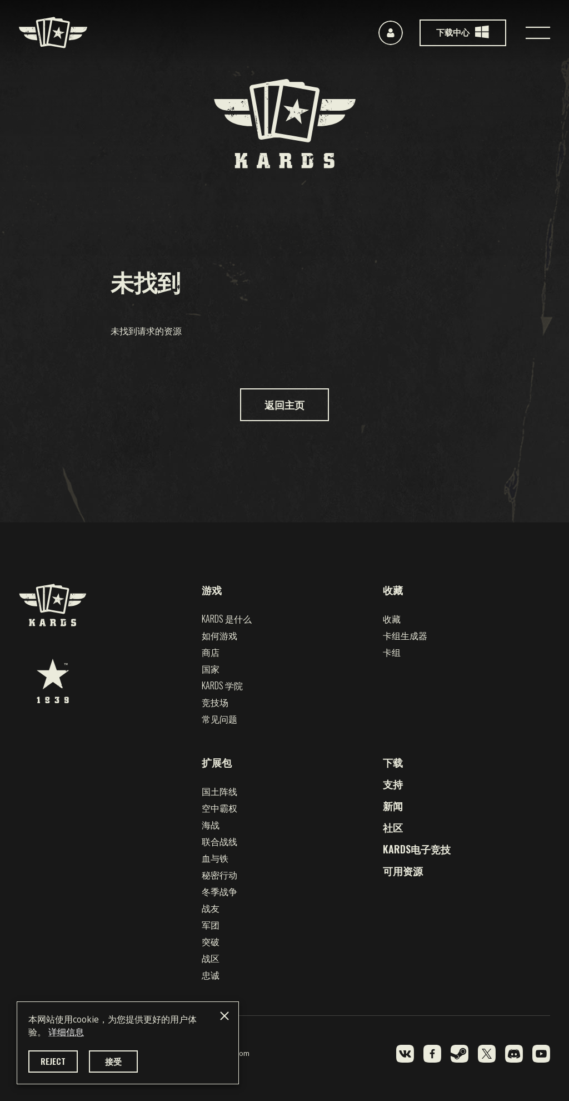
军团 (210, 924)
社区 (393, 827)
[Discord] (514, 1054)
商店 (210, 652)
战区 (210, 958)
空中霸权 (219, 807)
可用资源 (403, 870)
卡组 (392, 652)
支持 (393, 784)
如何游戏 (219, 635)
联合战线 (219, 841)
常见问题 (219, 718)
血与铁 (215, 858)
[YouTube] (541, 1054)
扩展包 (217, 762)
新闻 (393, 805)
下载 (393, 762)
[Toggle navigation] (537, 32)
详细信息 (66, 1032)
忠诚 (210, 974)
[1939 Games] (53, 681)
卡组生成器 (405, 635)
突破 (210, 941)
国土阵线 (219, 791)
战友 (210, 908)
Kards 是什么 (227, 618)
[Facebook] (432, 1054)
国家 (210, 668)
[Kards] (53, 32)
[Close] (224, 1016)
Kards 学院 (222, 685)
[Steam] (459, 1054)
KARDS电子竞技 (417, 849)
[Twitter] (487, 1054)
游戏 (212, 589)
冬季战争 (219, 891)
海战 (210, 824)
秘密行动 (219, 874)
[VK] (405, 1054)
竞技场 (215, 702)
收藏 (393, 589)
